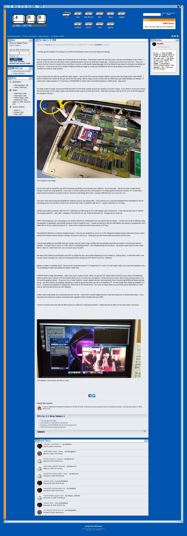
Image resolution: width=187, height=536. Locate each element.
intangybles (71, 451)
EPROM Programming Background (53, 427)
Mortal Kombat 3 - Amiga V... (54, 459)
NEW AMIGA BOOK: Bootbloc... (55, 466)
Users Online (19, 107)
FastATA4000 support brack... (54, 496)
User (13, 40)
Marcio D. (70, 459)
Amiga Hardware (18, 73)
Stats (14, 78)
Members (17, 82)
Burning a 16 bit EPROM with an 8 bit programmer (59, 425)
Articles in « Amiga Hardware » (51, 416)
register (17, 45)
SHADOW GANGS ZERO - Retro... (56, 474)
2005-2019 (98, 530)
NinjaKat (160, 44)
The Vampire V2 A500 (47, 40)
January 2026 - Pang (51, 481)
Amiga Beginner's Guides (21, 71)
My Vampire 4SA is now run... (54, 510)
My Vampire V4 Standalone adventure (54, 423)
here (100, 266)
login (11, 45)
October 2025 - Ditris (51, 503)
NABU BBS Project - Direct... (54, 451)
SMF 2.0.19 (85, 528)
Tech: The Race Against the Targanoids (159, 27)
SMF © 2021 (92, 528)
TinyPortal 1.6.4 (90, 530)
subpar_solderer (74, 496)
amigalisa (48, 45)
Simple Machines (100, 528)
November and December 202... (55, 488)
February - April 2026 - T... (53, 444)
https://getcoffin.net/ (118, 193)
